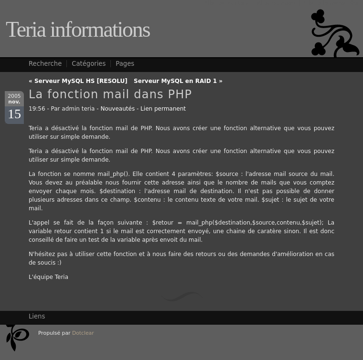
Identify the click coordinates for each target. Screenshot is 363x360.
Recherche (45, 63)
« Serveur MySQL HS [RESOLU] (78, 81)
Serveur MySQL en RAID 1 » (178, 81)
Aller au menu (277, 3)
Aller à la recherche (330, 3)
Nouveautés (117, 108)
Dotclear (83, 333)
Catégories (89, 63)
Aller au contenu (227, 3)
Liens (37, 316)
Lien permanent (163, 108)
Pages (125, 63)
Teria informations (77, 29)
